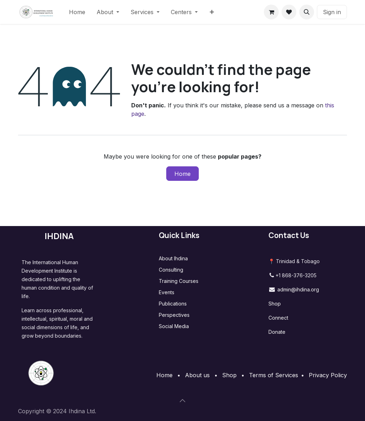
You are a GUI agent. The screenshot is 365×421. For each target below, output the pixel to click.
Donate (276, 332)
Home (182, 173)
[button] (306, 12)
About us (197, 375)
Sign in (332, 12)
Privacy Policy (328, 375)
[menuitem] (77, 12)
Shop (274, 304)
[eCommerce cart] (271, 12)
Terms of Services (273, 375)
